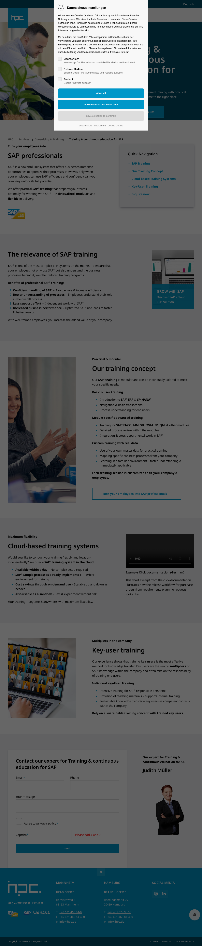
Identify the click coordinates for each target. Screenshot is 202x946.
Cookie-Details (115, 125)
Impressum (100, 125)
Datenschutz (85, 125)
